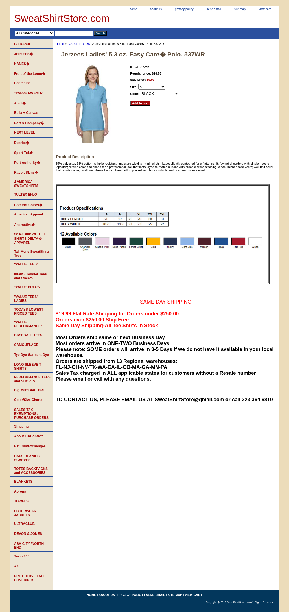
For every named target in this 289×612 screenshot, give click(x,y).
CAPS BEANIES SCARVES (27, 458)
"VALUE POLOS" (79, 43)
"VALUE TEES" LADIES (26, 299)
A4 (16, 566)
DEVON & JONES (28, 534)
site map (240, 9)
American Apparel (28, 214)
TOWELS (21, 501)
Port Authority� (27, 163)
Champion (22, 83)
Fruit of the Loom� (29, 74)
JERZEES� (23, 54)
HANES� (21, 64)
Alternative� (24, 225)
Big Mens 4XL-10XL (29, 390)
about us (156, 9)
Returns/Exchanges (30, 446)
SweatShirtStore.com (62, 18)
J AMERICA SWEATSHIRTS (26, 184)
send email (214, 9)
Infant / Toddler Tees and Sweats (30, 276)
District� (21, 143)
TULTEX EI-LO (25, 195)
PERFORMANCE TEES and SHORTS (32, 379)
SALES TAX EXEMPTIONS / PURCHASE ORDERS (31, 414)
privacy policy (184, 9)
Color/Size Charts (28, 400)
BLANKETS (23, 481)
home (133, 9)
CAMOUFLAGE (26, 345)
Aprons (20, 491)
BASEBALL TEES (28, 335)
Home (60, 43)
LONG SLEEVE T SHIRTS (27, 367)
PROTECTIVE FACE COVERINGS (30, 578)
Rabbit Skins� (26, 173)
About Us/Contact (28, 436)
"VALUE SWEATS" (29, 93)
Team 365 (21, 556)
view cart (265, 9)
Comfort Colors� (28, 205)
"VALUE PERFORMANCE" (28, 324)
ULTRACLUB (24, 524)
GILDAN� (22, 44)
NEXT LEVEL (24, 132)
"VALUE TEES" (26, 264)
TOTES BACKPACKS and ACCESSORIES (31, 471)
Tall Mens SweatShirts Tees (32, 254)
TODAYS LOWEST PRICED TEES (28, 311)
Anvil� (20, 103)
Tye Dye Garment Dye (31, 355)
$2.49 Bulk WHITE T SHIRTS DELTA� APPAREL (30, 238)
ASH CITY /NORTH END (29, 546)
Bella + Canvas (26, 113)
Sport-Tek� (23, 153)
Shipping (21, 426)
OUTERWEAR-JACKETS (25, 513)
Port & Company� (29, 123)
